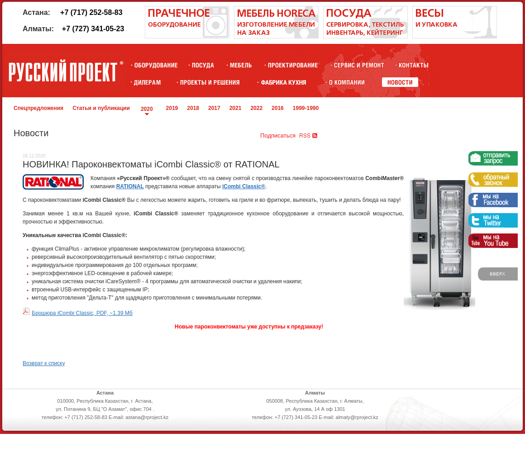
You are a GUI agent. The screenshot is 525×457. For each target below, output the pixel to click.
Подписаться (278, 135)
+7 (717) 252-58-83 (91, 12)
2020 (147, 109)
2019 (172, 108)
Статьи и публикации (101, 108)
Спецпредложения (38, 108)
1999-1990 (306, 108)
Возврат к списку (44, 363)
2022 (256, 108)
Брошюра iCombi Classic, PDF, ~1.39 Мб (82, 313)
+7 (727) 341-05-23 (93, 29)
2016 (278, 108)
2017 (214, 108)
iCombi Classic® (243, 186)
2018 (193, 108)
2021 (235, 108)
